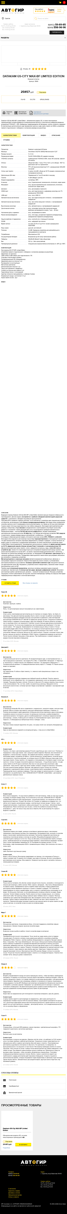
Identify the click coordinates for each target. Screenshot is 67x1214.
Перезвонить (57, 32)
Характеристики (10, 135)
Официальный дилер (15, 1195)
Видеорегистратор (33, 79)
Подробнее (6, 1148)
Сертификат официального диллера (41, 112)
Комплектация (29, 135)
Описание (56, 135)
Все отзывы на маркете (30, 583)
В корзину (23, 1145)
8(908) (57, 27)
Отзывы (6, 140)
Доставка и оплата (14, 1193)
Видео (43, 135)
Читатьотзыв (59, 10)
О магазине (12, 1188)
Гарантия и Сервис (14, 1191)
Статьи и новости (13, 1197)
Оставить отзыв (10, 583)
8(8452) (57, 25)
